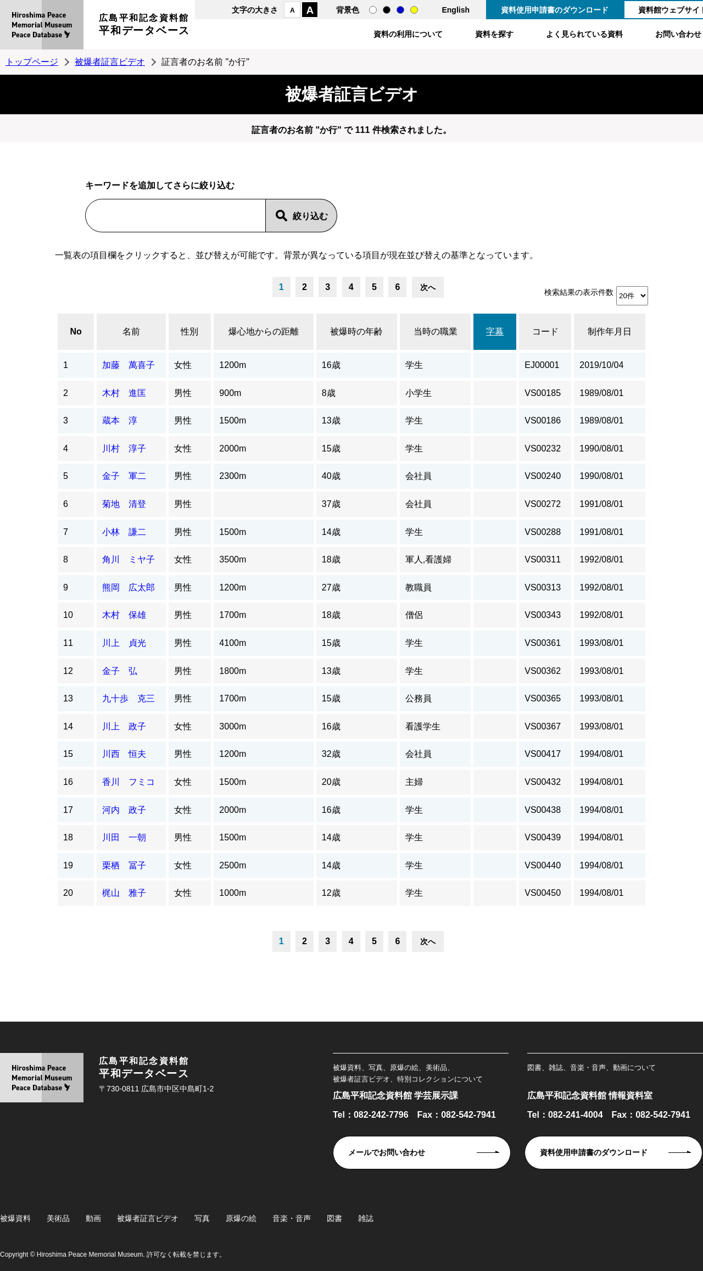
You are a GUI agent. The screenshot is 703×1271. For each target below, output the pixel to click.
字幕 (495, 331)
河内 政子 (124, 810)
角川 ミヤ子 (128, 559)
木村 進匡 (124, 393)
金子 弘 (119, 671)
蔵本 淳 (119, 420)
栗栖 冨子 (124, 865)
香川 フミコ (128, 782)
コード (545, 331)
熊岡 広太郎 (128, 587)
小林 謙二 (124, 532)
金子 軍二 (124, 476)
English (456, 9)
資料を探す (494, 34)
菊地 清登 (124, 504)
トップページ (31, 61)
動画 (93, 1218)
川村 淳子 (124, 448)
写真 (202, 1218)
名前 (131, 331)
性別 (189, 331)
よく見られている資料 (584, 34)
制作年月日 (610, 331)
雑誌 (365, 1218)
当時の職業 (435, 331)
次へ (428, 287)
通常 (373, 10)
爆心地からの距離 (263, 331)
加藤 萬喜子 (128, 365)
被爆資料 (15, 1218)
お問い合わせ (678, 34)
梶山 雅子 (124, 892)
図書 (334, 1218)
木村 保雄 (124, 615)
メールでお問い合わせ (386, 1152)
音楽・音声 (291, 1218)
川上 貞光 (124, 643)
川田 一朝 (124, 837)
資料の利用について (408, 34)
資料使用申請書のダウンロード (555, 9)
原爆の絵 (241, 1218)
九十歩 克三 (128, 698)
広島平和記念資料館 (144, 26)
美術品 (58, 1218)
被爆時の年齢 (356, 331)
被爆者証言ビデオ (110, 61)
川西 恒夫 (124, 754)
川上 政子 (124, 726)
